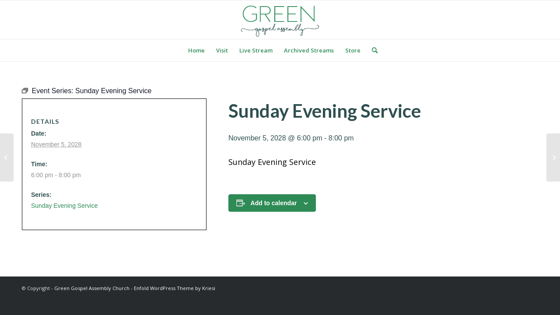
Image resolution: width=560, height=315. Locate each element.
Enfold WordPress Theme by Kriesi (174, 288)
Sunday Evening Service (64, 205)
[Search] (372, 50)
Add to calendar (274, 203)
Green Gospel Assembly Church (92, 288)
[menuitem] (196, 50)
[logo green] (280, 19)
